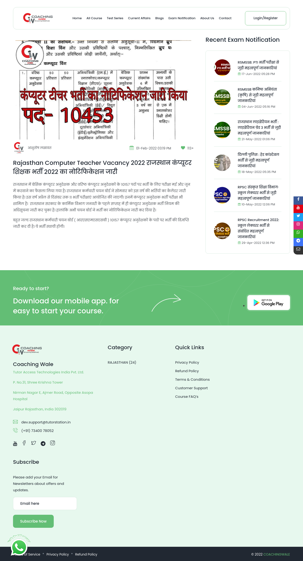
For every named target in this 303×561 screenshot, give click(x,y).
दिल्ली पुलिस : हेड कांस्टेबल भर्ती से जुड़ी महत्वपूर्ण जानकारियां (259, 160)
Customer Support (191, 387)
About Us (207, 18)
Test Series (115, 18)
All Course (94, 18)
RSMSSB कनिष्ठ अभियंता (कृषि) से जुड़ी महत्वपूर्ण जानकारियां (258, 95)
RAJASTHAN (122, 362)
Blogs (159, 18)
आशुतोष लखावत (40, 147)
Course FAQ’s (186, 396)
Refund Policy (187, 370)
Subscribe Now (33, 521)
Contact (225, 18)
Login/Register (266, 18)
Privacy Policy (187, 362)
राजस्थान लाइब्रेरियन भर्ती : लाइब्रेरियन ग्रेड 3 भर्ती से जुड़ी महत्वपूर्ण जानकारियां (258, 127)
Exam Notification (182, 18)
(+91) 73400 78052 (37, 430)
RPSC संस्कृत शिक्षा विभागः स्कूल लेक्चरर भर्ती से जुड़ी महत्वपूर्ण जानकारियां (258, 193)
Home (77, 18)
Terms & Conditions (192, 379)
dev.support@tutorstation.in (46, 422)
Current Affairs (139, 18)
